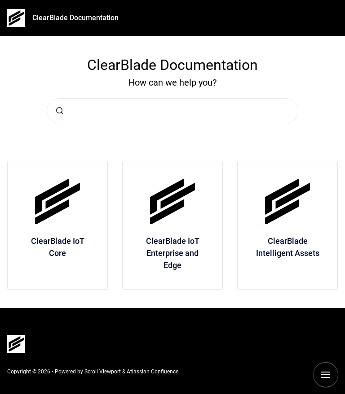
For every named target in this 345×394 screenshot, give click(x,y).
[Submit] (60, 111)
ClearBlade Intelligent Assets (287, 247)
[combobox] (172, 111)
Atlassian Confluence (152, 371)
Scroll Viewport (103, 371)
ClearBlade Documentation (75, 17)
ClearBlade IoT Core (57, 247)
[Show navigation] (326, 375)
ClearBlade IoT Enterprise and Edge (172, 253)
